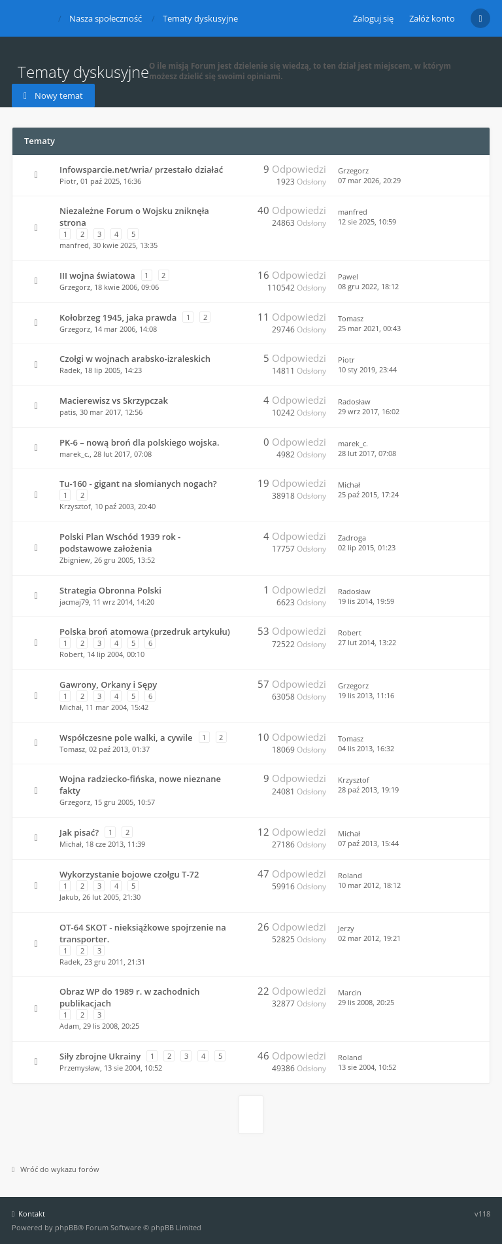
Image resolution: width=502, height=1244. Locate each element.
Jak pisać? (79, 832)
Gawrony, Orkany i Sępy (108, 684)
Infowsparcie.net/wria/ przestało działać (141, 169)
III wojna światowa (97, 275)
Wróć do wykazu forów (55, 1169)
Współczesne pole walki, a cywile (126, 737)
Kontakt (28, 1213)
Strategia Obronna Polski (110, 590)
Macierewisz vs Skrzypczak (113, 400)
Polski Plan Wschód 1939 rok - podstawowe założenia (119, 542)
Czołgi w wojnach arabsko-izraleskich (134, 358)
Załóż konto (432, 18)
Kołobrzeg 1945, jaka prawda (117, 317)
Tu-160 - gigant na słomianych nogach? (138, 483)
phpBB (66, 1227)
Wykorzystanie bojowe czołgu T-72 (129, 874)
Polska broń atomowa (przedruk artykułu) (144, 631)
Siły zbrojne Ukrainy (100, 1056)
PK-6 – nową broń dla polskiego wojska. (139, 442)
